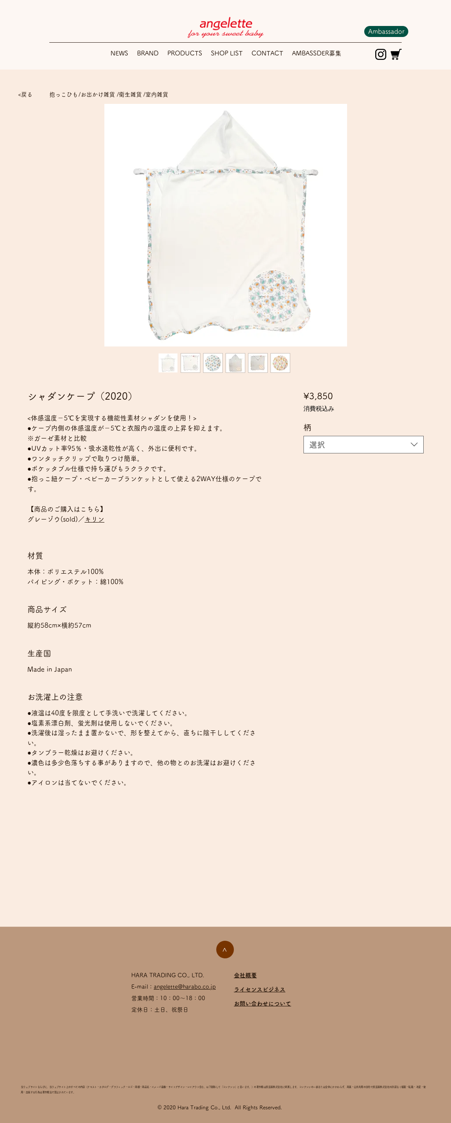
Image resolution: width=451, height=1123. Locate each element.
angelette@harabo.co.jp (185, 987)
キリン (94, 519)
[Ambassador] (386, 31)
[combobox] (363, 444)
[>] (225, 949)
